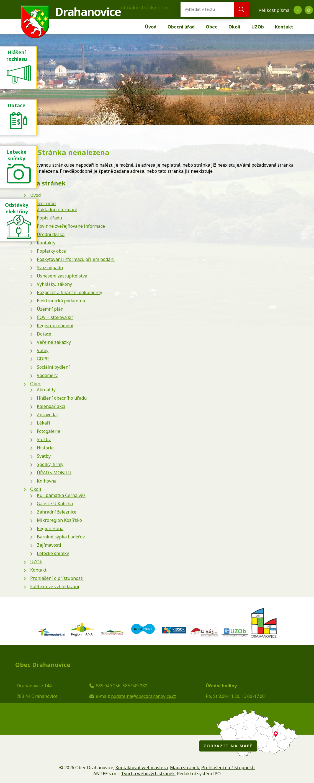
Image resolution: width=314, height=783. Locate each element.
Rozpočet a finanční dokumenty (69, 292)
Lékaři (43, 423)
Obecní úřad (181, 27)
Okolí (234, 27)
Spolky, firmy (50, 464)
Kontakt (284, 27)
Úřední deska (51, 234)
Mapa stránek (184, 767)
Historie (45, 448)
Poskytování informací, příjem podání (76, 259)
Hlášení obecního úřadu (62, 398)
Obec (211, 27)
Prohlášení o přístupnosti (57, 578)
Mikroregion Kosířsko (59, 520)
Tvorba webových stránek (148, 774)
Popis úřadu (49, 218)
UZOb (257, 27)
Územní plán (50, 309)
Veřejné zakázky (54, 342)
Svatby (44, 456)
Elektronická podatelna (61, 301)
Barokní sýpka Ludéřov (61, 537)
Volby (42, 350)
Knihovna (46, 481)
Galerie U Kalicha (55, 504)
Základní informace (57, 209)
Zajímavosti (49, 545)
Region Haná (50, 528)
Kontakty (46, 243)
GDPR (43, 359)
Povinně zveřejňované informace (71, 226)
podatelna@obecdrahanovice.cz (143, 696)
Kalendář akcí (51, 406)
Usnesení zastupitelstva (62, 276)
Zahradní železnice (56, 512)
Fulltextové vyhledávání (54, 586)
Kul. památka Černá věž (61, 495)
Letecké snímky (53, 553)
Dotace (44, 334)
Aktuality (46, 390)
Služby (44, 439)
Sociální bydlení (53, 367)
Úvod (150, 27)
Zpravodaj (47, 415)
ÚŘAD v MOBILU (54, 473)
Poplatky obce (51, 251)
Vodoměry (47, 375)
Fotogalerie (48, 431)
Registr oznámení (55, 326)
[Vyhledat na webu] (203, 9)
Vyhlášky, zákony (54, 284)
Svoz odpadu (50, 268)
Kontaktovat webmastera (141, 767)
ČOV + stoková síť (55, 317)
